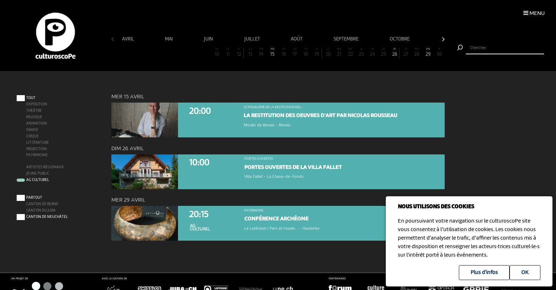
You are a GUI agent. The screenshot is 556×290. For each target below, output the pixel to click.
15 (272, 52)
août (297, 39)
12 (239, 52)
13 (250, 52)
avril (128, 39)
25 (384, 52)
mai (169, 39)
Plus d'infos (484, 272)
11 (228, 52)
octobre (400, 39)
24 (372, 52)
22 (350, 52)
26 (394, 52)
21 (339, 52)
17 (295, 52)
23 (361, 52)
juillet (252, 39)
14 (261, 52)
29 (428, 52)
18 (306, 52)
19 (317, 52)
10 (217, 52)
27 (406, 52)
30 (439, 52)
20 (328, 52)
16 (284, 52)
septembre (347, 39)
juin (209, 39)
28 (417, 52)
